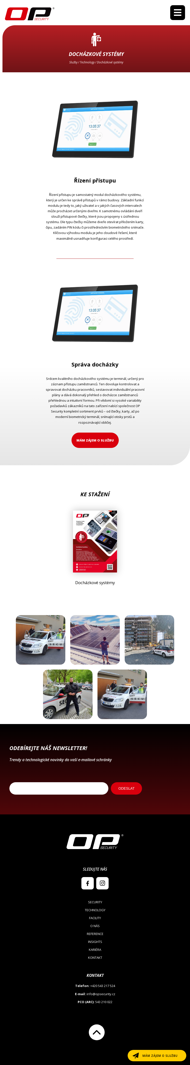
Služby (73, 62)
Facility (95, 918)
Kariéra (95, 949)
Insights (95, 941)
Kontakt (95, 957)
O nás (95, 926)
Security (95, 902)
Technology (87, 62)
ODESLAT (126, 788)
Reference (95, 934)
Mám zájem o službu (95, 440)
